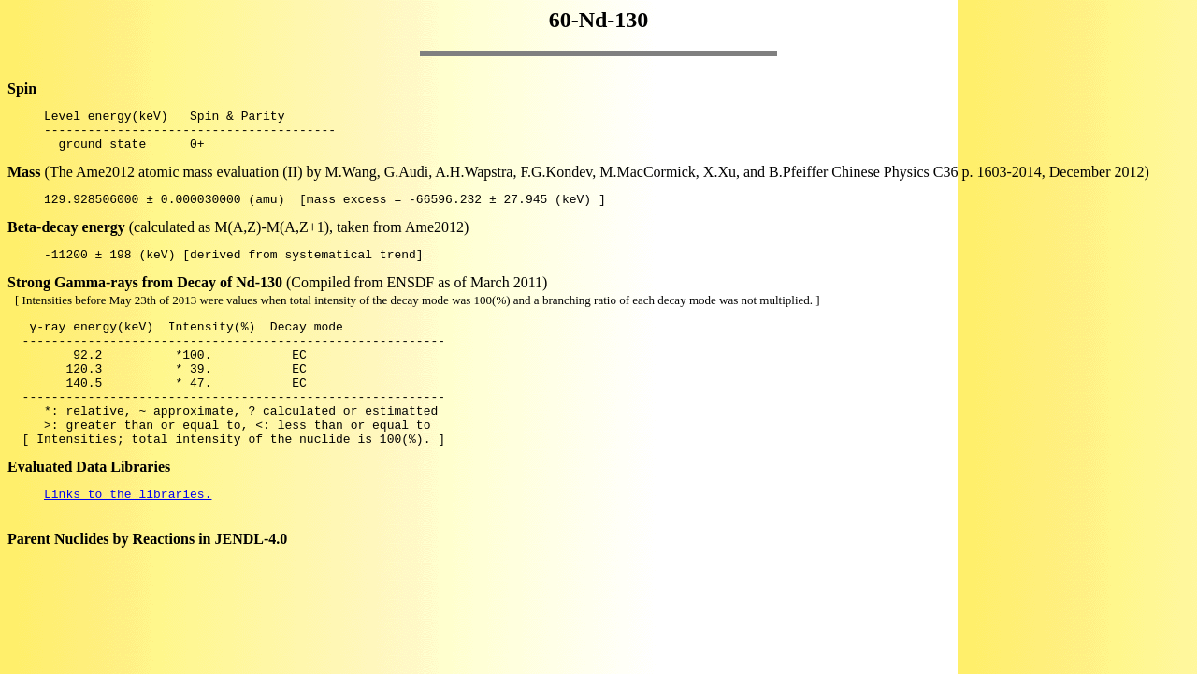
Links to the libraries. (127, 535)
